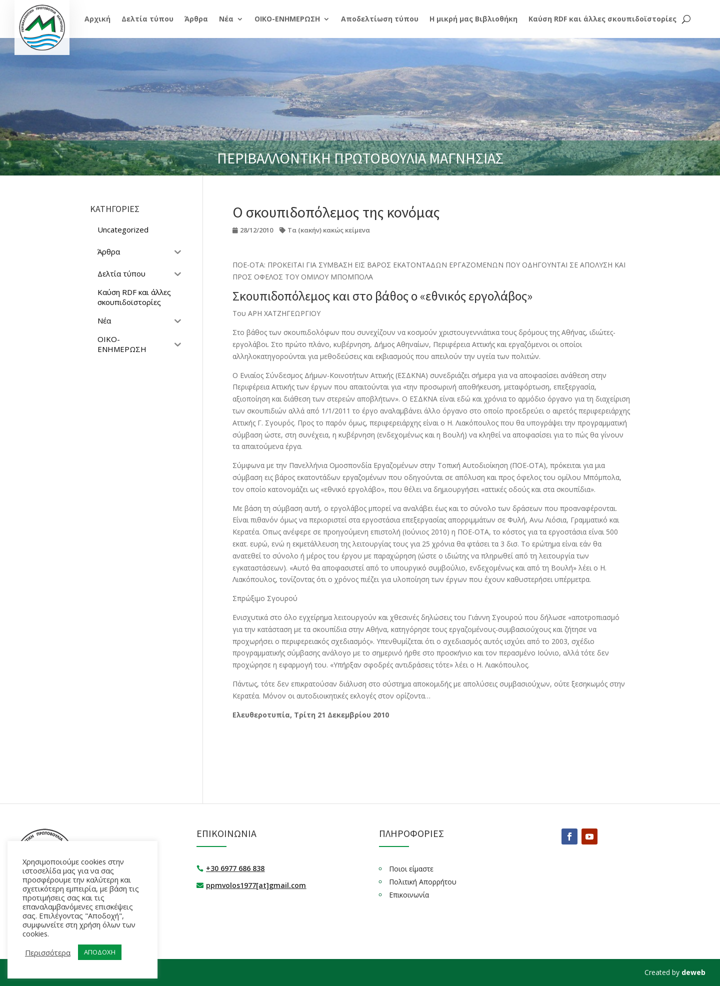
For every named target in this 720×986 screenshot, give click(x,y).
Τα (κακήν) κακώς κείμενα (329, 230)
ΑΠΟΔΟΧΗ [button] (100, 952)
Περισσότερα (47, 952)
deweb (694, 972)
